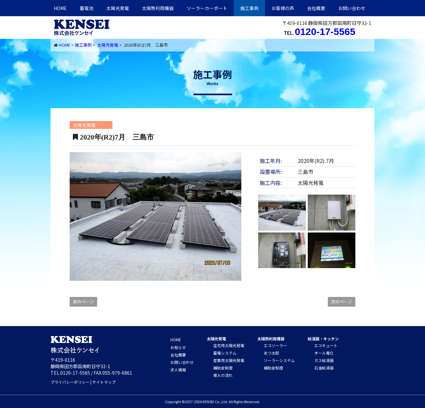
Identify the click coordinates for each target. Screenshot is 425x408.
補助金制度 (223, 367)
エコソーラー (275, 345)
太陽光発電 (117, 8)
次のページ (341, 302)
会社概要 (316, 8)
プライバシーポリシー (70, 382)
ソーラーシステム (279, 360)
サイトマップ (104, 382)
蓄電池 (86, 8)
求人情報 (178, 369)
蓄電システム (224, 353)
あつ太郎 (271, 353)
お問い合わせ (351, 8)
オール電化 (324, 353)
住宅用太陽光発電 (228, 345)
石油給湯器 (324, 367)
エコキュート (326, 345)
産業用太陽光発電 (228, 360)
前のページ (83, 302)
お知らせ (178, 347)
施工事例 (249, 8)
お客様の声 (282, 8)
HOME (60, 8)
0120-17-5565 (325, 31)
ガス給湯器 (324, 360)
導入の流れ (223, 375)
